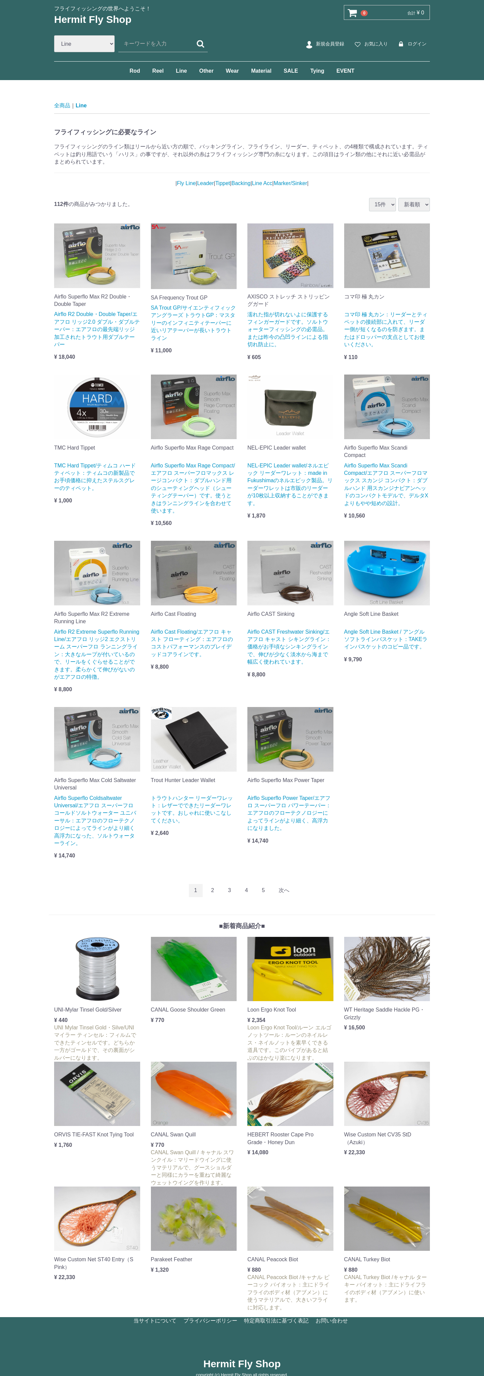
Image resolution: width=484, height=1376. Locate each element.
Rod (135, 71)
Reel (158, 71)
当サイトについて (154, 1320)
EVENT (345, 71)
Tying (317, 71)
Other (206, 71)
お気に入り (370, 44)
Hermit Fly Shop (92, 19)
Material (261, 71)
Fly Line (186, 183)
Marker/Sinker (290, 183)
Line (181, 71)
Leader (205, 183)
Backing (240, 183)
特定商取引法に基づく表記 (276, 1320)
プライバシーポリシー (210, 1320)
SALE (291, 71)
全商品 (62, 105)
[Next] (284, 890)
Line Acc (262, 183)
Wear (232, 71)
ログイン (411, 44)
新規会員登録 (324, 44)
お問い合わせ (332, 1320)
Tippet (222, 183)
